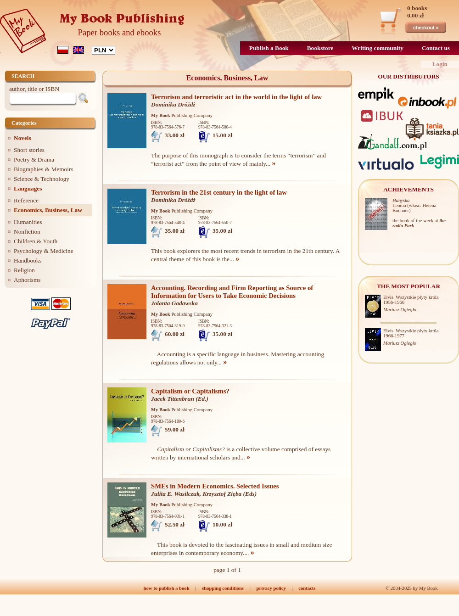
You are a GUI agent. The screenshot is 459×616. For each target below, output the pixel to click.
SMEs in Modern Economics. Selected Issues (215, 486)
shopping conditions (223, 588)
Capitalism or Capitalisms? (190, 391)
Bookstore (320, 48)
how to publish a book (167, 588)
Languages (28, 188)
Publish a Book (269, 48)
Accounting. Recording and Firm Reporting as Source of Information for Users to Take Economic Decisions (232, 291)
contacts (306, 588)
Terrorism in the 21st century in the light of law (219, 192)
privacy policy (270, 588)
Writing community (377, 48)
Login (440, 64)
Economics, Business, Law (48, 210)
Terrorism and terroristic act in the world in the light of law (236, 97)
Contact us (436, 48)
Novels (22, 137)
